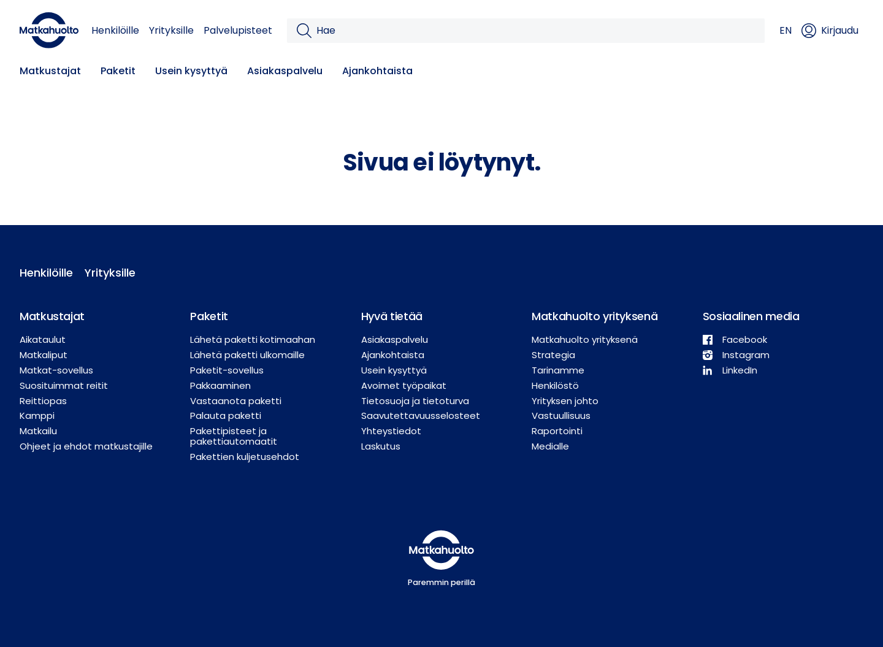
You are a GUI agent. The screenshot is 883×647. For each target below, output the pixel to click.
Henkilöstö (555, 385)
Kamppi (37, 415)
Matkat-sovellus (56, 370)
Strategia (553, 354)
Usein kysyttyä (191, 71)
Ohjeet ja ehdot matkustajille (86, 446)
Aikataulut (43, 339)
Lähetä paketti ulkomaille (247, 354)
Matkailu (38, 430)
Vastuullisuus (561, 415)
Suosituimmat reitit (64, 385)
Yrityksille (171, 30)
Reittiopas (43, 400)
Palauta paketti (225, 415)
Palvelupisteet (238, 30)
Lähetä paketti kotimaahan (252, 339)
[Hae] (535, 30)
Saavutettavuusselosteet (420, 415)
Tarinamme (558, 370)
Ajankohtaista (377, 71)
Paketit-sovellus (227, 370)
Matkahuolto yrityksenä (585, 339)
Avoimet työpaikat (403, 385)
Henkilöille (115, 30)
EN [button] (785, 30)
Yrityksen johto (565, 400)
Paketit (118, 71)
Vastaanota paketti (235, 400)
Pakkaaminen (220, 385)
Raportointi (557, 430)
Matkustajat (50, 71)
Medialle (550, 446)
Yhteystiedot (391, 430)
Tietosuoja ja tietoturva (415, 400)
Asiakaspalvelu (285, 71)
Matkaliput (43, 354)
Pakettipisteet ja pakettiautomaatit (233, 436)
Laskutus (380, 446)
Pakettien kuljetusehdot (244, 456)
